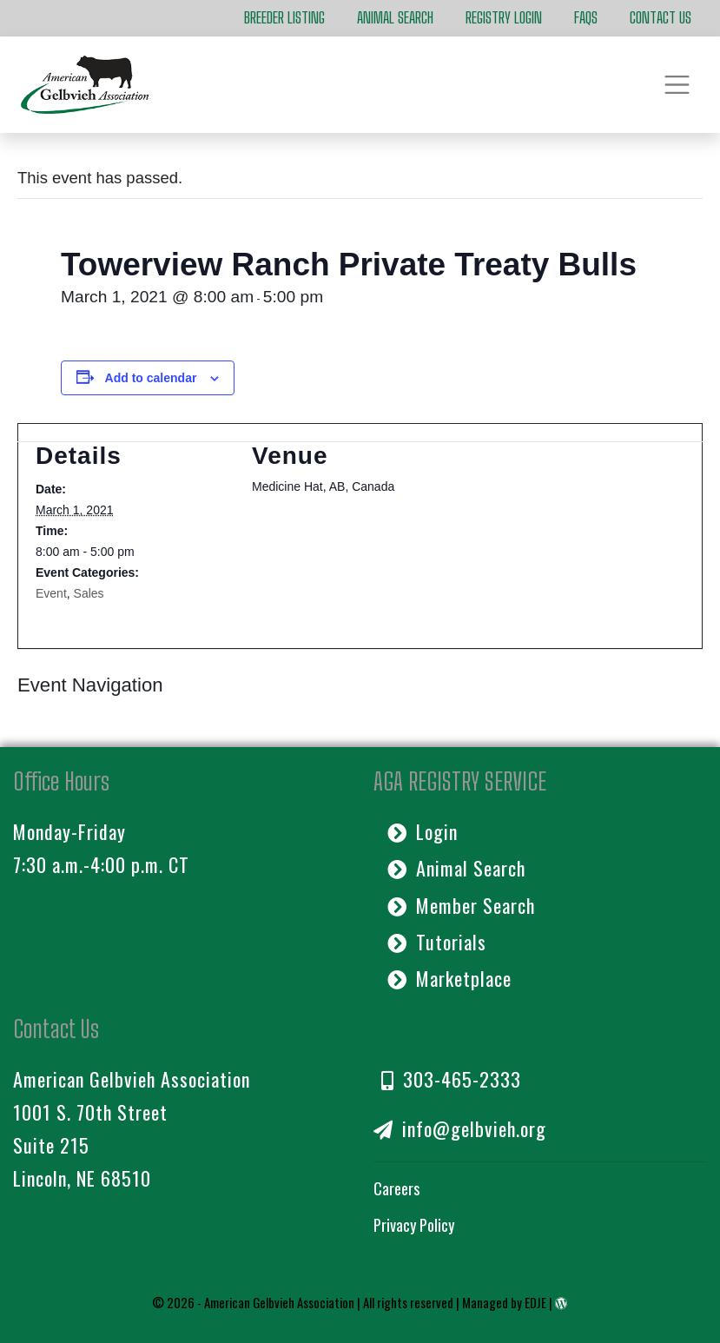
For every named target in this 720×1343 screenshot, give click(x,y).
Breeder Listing (284, 17)
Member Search (461, 905)
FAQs (586, 17)
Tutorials (437, 942)
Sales (89, 593)
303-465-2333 (451, 1079)
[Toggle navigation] (676, 84)
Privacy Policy (413, 1224)
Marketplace (449, 978)
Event (51, 593)
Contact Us (660, 17)
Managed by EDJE (504, 1302)
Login (423, 831)
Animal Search (395, 17)
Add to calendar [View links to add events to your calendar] (151, 378)
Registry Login (504, 17)
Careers (396, 1188)
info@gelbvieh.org (460, 1128)
